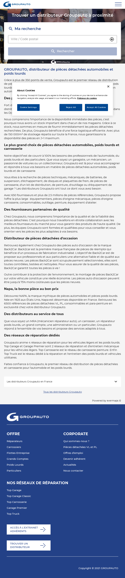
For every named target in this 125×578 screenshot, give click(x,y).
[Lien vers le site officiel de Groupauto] (16, 4)
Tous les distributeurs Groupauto (62, 392)
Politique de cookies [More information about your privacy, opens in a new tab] (87, 98)
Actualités (69, 465)
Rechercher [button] (62, 51)
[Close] (108, 86)
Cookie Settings (28, 107)
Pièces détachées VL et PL (80, 447)
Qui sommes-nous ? (76, 441)
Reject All (71, 107)
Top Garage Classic (19, 496)
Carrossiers (14, 447)
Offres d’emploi (73, 453)
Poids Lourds (15, 465)
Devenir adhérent (74, 459)
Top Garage (14, 490)
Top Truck (13, 514)
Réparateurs (14, 441)
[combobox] (57, 39)
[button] (112, 39)
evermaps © (114, 401)
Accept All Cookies (96, 107)
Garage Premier (17, 508)
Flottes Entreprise (18, 453)
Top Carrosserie (17, 502)
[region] (62, 99)
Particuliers (14, 471)
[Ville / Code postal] (57, 39)
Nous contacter (73, 471)
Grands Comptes (17, 459)
